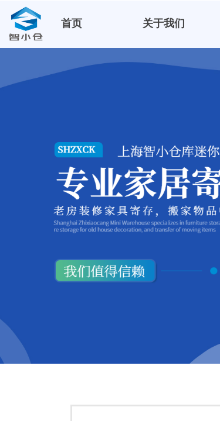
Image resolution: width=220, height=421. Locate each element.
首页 (71, 23)
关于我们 (164, 23)
